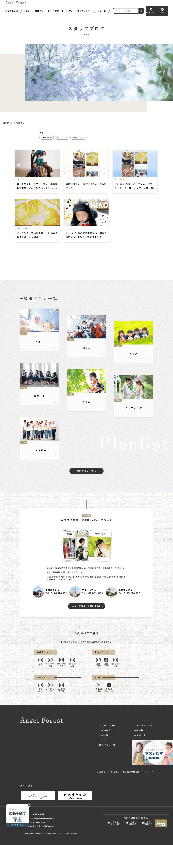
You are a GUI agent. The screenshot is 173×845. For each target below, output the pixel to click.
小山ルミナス (62, 137)
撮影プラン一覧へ (86, 471)
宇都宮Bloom (46, 137)
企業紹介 (101, 772)
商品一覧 (102, 11)
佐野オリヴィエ (78, 137)
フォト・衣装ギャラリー (80, 11)
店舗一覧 (59, 11)
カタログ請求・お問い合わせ (86, 606)
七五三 (26, 11)
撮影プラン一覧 (42, 11)
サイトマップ (147, 772)
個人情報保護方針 (131, 772)
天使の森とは (11, 11)
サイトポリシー (114, 772)
